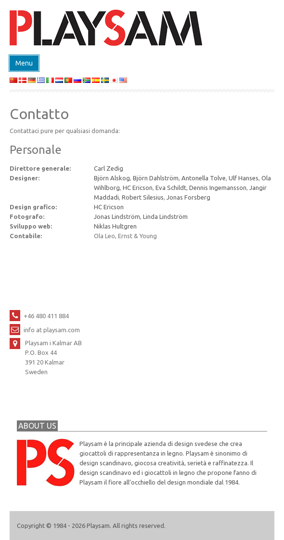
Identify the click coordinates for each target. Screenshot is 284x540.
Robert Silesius (143, 197)
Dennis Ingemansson (217, 187)
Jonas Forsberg (188, 197)
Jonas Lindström (117, 216)
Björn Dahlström (156, 178)
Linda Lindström (165, 216)
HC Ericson (138, 187)
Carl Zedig (108, 168)
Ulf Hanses (243, 178)
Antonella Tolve (203, 178)
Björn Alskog (112, 178)
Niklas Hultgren (115, 226)
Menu (24, 63)
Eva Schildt (170, 187)
